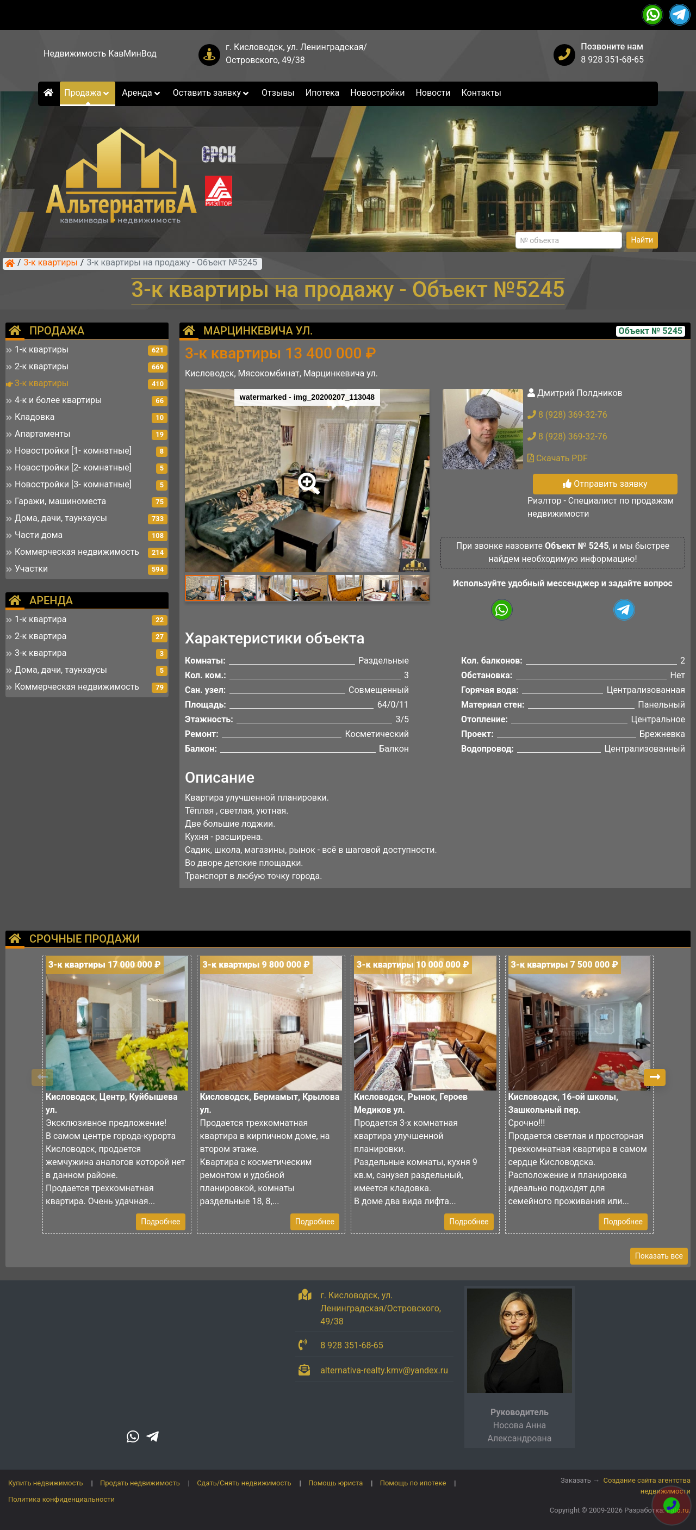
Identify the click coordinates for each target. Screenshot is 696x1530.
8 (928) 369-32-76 (567, 415)
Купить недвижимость (45, 1483)
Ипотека (323, 93)
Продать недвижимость (140, 1483)
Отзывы (278, 93)
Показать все (659, 1256)
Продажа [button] (87, 93)
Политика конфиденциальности (61, 1499)
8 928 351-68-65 (612, 59)
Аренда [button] (141, 93)
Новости (432, 93)
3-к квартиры (51, 263)
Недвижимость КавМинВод (100, 53)
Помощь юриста (335, 1483)
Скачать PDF (557, 458)
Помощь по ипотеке (413, 1483)
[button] (306, 476)
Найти (642, 240)
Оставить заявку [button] (212, 93)
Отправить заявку (605, 484)
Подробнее (160, 1221)
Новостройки (377, 93)
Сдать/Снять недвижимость (244, 1483)
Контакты (481, 93)
